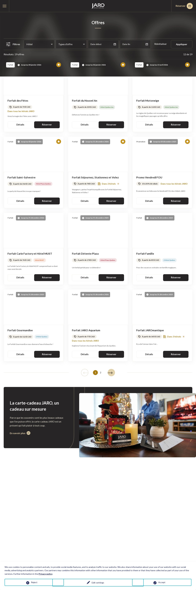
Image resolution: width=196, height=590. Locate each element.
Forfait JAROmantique (150, 331)
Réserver (183, 6)
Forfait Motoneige (148, 100)
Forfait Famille (145, 254)
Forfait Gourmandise (20, 331)
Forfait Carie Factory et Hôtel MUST (30, 254)
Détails (20, 124)
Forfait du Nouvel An (85, 100)
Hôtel (29, 44)
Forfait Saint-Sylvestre (22, 177)
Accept (161, 582)
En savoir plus (20, 434)
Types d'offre (65, 44)
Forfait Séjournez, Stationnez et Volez (95, 177)
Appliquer (181, 44)
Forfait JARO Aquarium (86, 331)
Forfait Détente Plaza (85, 254)
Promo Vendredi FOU (149, 177)
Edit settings (98, 583)
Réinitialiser (160, 43)
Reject (34, 582)
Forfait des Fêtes (18, 100)
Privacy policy (45, 574)
